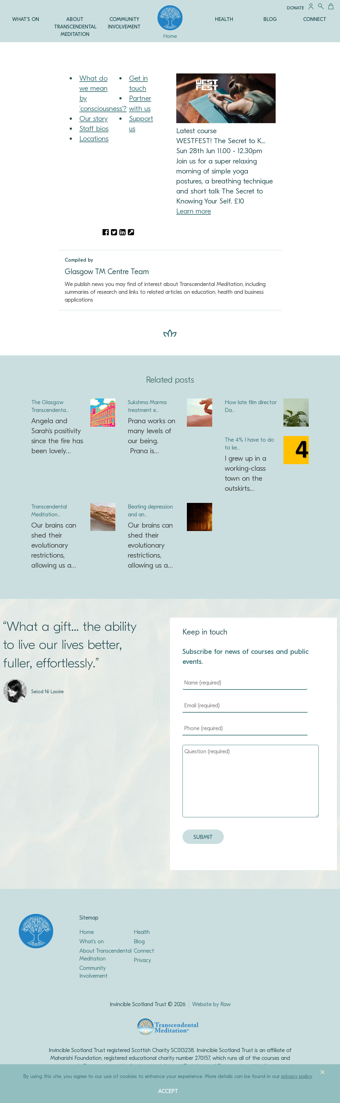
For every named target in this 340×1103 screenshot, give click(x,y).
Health (142, 932)
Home (86, 932)
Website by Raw (211, 1004)
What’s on (91, 941)
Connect (144, 951)
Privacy (142, 960)
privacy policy (296, 1076)
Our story (93, 118)
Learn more (193, 211)
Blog (139, 941)
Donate (295, 8)
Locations (93, 138)
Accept (168, 1091)
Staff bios (93, 128)
